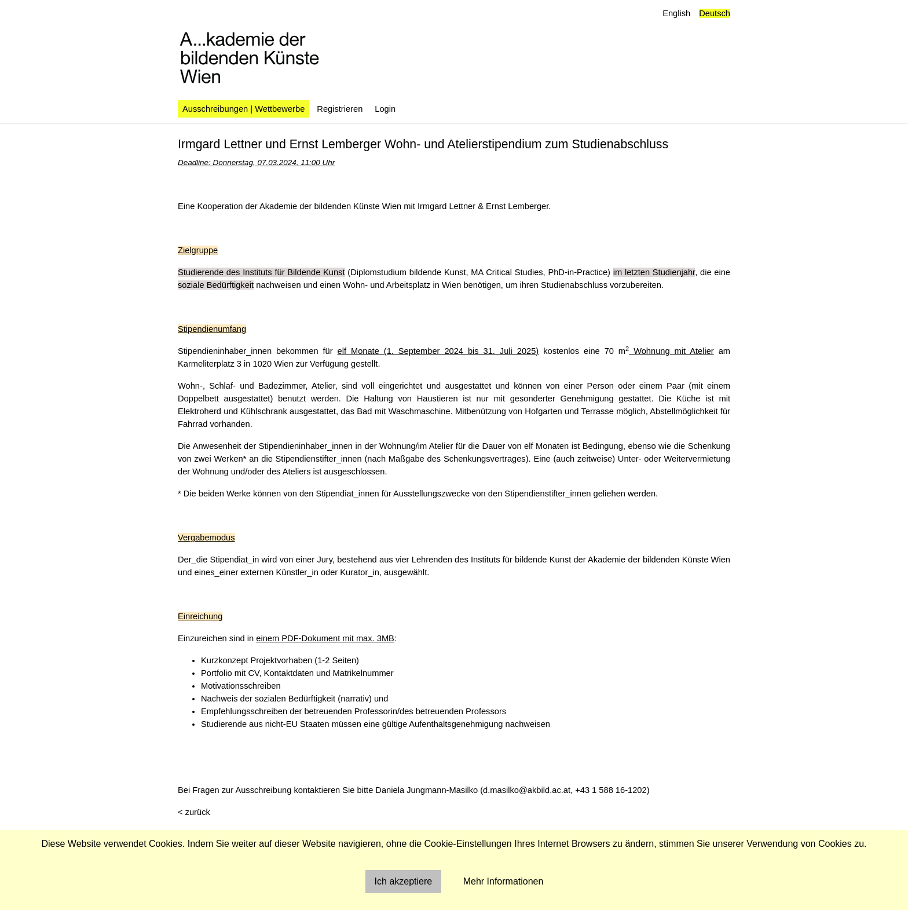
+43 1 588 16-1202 (610, 790)
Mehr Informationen (503, 881)
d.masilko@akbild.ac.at (526, 790)
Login (385, 109)
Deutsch (714, 13)
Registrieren (340, 109)
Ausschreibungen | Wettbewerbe (243, 109)
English (676, 13)
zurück (197, 812)
